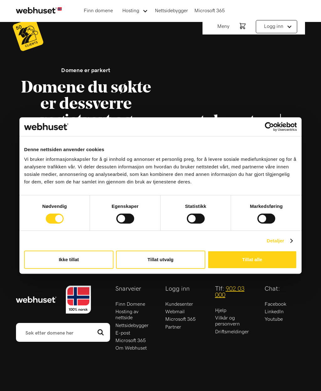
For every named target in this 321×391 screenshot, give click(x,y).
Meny (223, 26)
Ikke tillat (69, 259)
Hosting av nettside (127, 314)
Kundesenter (179, 304)
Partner (173, 327)
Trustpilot (28, 375)
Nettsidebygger (171, 10)
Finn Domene (130, 304)
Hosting (130, 10)
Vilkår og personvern (227, 320)
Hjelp (220, 310)
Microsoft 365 (209, 10)
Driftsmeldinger (232, 331)
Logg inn (273, 26)
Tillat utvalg (160, 259)
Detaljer (275, 240)
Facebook (275, 304)
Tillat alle (252, 259)
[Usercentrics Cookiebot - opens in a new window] (269, 126)
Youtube (274, 319)
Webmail (175, 311)
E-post (122, 333)
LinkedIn (274, 311)
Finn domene (98, 10)
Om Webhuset (131, 348)
